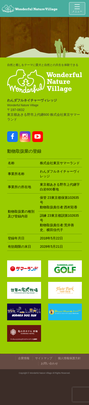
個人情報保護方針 (69, 358)
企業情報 (23, 358)
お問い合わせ (49, 363)
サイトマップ (43, 358)
